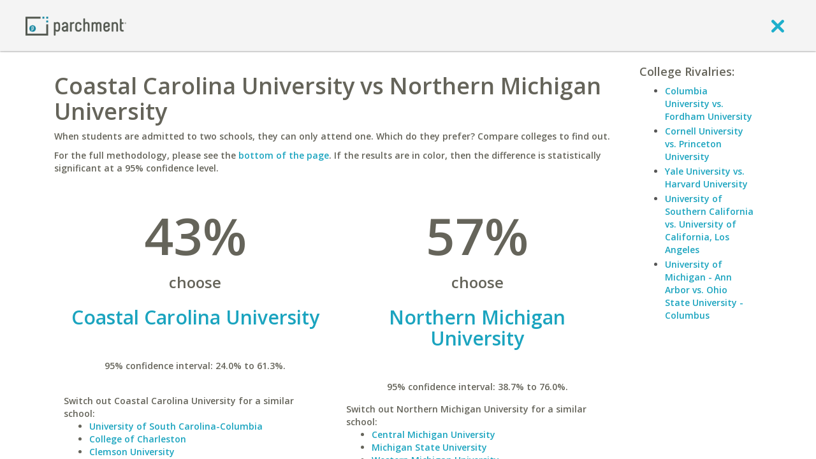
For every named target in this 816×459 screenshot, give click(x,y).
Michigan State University (429, 447)
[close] (777, 25)
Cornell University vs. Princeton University (704, 144)
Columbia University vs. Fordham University (708, 103)
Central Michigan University (433, 434)
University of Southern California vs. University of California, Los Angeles (709, 224)
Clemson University (132, 452)
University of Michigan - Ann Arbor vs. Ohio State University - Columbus (704, 289)
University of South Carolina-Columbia (176, 426)
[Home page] (76, 25)
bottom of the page (283, 155)
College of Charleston (137, 439)
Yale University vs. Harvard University (706, 177)
